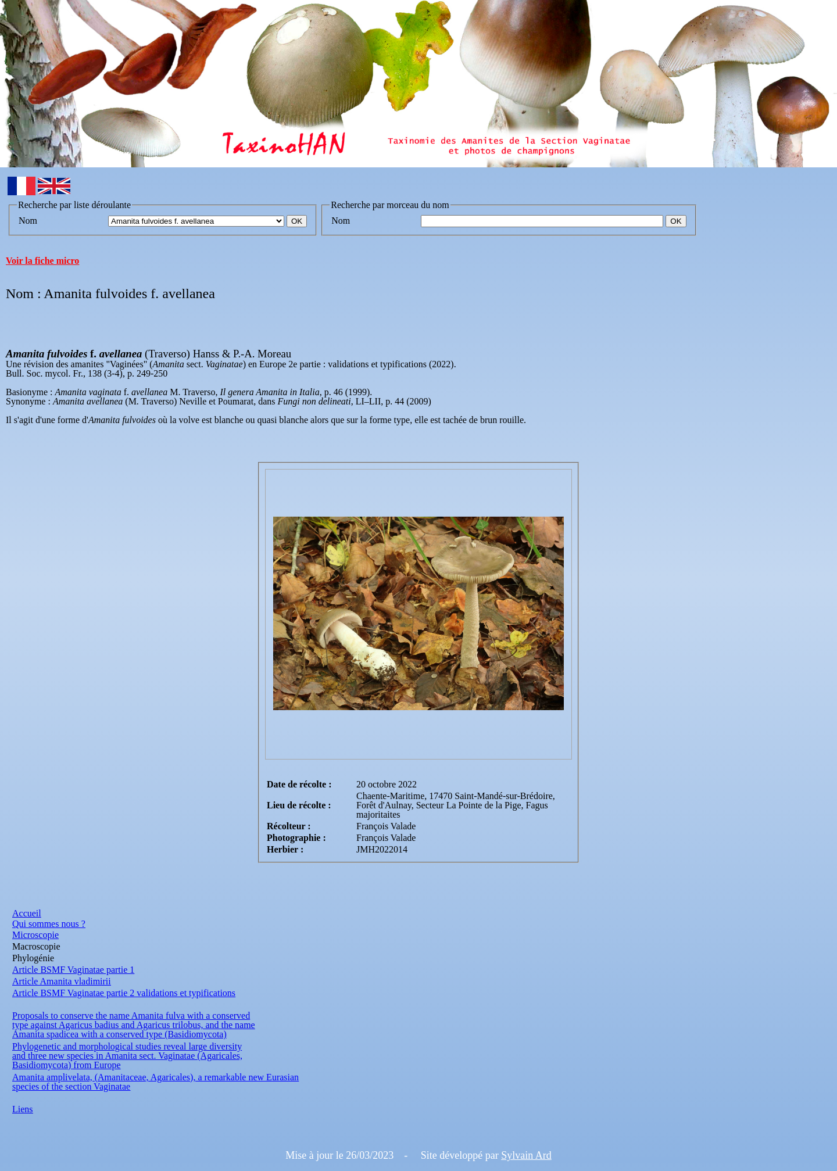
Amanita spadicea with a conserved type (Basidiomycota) (119, 1034)
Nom (28, 220)
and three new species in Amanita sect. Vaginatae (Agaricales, (127, 1056)
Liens (22, 1109)
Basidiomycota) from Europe (66, 1065)
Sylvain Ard (526, 1155)
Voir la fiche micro (42, 261)
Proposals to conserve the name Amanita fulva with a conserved (131, 1015)
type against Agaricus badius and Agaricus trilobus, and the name (133, 1025)
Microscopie (35, 935)
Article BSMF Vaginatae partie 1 (73, 970)
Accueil (26, 913)
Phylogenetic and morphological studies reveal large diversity (127, 1046)
